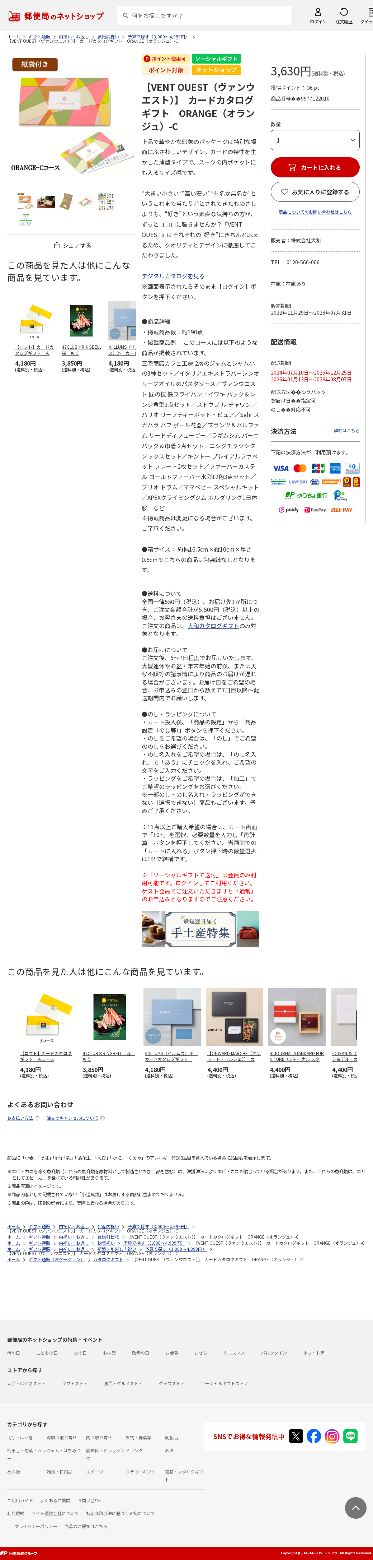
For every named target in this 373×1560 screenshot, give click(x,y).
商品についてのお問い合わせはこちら (315, 212)
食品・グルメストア (123, 1383)
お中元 (109, 1353)
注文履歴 (344, 21)
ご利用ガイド (20, 1500)
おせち (200, 1353)
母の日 (13, 1353)
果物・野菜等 (138, 1437)
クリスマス (234, 1353)
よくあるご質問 (55, 1500)
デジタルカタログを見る (173, 275)
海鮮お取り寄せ (62, 1437)
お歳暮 (171, 1353)
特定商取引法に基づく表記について (120, 1513)
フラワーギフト (141, 1471)
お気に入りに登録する (320, 191)
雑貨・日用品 (59, 1471)
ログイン (318, 21)
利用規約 (15, 1513)
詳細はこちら (347, 430)
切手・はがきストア (26, 1383)
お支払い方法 (20, 1118)
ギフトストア (75, 1383)
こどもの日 (47, 1353)
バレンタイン (274, 1353)
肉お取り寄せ (99, 1437)
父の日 (80, 1353)
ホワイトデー (316, 1353)
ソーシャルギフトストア (224, 1383)
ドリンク (134, 1450)
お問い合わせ (90, 1500)
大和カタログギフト (213, 625)
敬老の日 (140, 1353)
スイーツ (94, 1471)
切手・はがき (20, 1437)
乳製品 (171, 1437)
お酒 (169, 1450)
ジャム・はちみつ (64, 1450)
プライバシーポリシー (35, 1526)
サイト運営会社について (55, 1513)
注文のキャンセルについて (72, 1118)
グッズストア (172, 1383)
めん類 (13, 1471)
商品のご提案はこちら (86, 1526)
